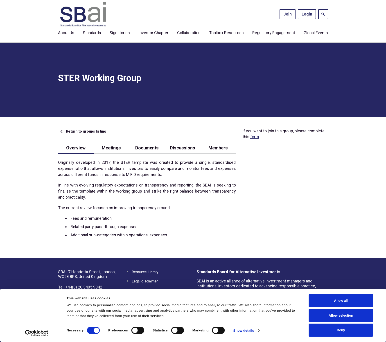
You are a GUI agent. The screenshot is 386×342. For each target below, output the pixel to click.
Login (307, 14)
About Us (66, 32)
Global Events (316, 32)
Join (287, 14)
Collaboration (189, 32)
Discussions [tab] (182, 148)
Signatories (120, 32)
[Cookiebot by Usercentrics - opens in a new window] (36, 333)
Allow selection (341, 315)
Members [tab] (218, 148)
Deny (341, 330)
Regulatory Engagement (273, 32)
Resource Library (145, 272)
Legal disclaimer (145, 281)
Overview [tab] (76, 148)
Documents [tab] (147, 148)
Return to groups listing (86, 131)
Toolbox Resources (226, 32)
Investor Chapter (153, 32)
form (254, 136)
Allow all (341, 300)
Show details (243, 330)
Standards (92, 32)
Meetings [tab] (111, 148)
